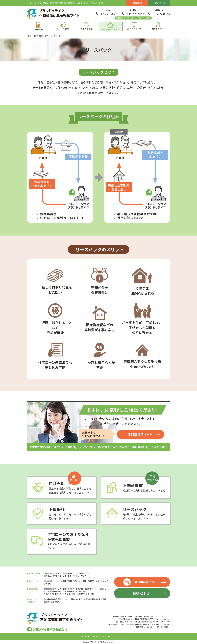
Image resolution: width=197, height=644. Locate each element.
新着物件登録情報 (99, 599)
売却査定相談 (72, 581)
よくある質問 (81, 591)
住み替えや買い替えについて (55, 576)
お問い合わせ (159, 3)
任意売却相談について (69, 573)
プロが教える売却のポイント (87, 589)
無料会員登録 (57, 599)
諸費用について (69, 589)
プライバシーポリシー (98, 636)
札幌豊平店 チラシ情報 (85, 594)
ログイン (67, 599)
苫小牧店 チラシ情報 (68, 594)
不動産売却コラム (59, 591)
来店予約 (71, 576)
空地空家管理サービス (52, 589)
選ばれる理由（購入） (52, 602)
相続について (84, 573)
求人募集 (47, 583)
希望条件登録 (77, 599)
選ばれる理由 (49, 581)
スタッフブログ (102, 581)
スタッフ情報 (61, 581)
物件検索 (47, 599)
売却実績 (70, 591)
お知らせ (103, 589)
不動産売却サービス (51, 573)
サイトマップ (81, 576)
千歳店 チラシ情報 (51, 594)
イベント (47, 591)
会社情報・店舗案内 (86, 581)
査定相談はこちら (140, 582)
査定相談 (137, 3)
